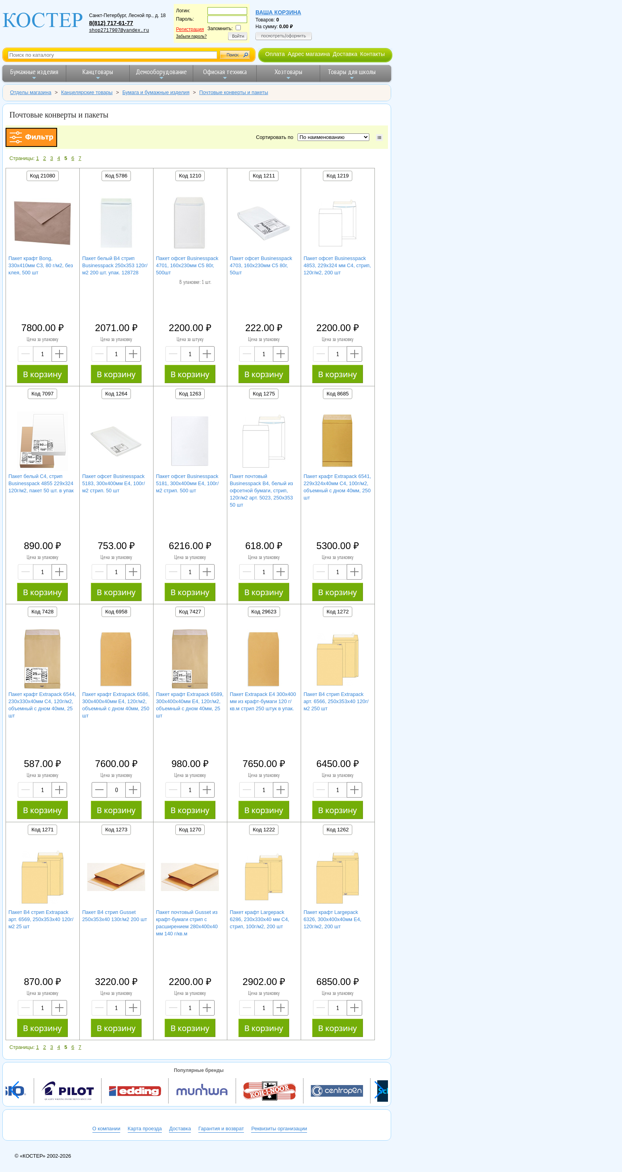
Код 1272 (337, 612)
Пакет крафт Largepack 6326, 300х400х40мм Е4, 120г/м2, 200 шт (332, 919)
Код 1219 (337, 176)
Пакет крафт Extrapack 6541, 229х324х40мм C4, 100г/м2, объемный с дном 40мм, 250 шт (337, 487)
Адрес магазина (309, 54)
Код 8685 (337, 394)
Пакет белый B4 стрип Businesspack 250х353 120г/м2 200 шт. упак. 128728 (115, 265)
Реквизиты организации (279, 1129)
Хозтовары (288, 74)
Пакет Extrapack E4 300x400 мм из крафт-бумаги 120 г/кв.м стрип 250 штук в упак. (263, 701)
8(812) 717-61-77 (111, 23)
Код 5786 (116, 176)
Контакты (372, 54)
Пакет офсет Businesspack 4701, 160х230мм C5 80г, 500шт (187, 265)
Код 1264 (116, 394)
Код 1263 (190, 394)
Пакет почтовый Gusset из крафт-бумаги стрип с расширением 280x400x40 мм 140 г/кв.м (187, 923)
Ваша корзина (278, 12)
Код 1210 (190, 176)
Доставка (345, 54)
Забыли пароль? (191, 36)
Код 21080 (42, 176)
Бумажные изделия (34, 74)
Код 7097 (42, 394)
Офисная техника (225, 74)
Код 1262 (337, 830)
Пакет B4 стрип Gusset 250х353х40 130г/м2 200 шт (114, 915)
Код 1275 (264, 394)
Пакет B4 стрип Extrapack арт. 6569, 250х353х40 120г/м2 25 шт (40, 919)
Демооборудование (161, 74)
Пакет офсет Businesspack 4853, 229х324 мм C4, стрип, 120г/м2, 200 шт (337, 265)
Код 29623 (263, 612)
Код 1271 (42, 830)
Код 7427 (190, 612)
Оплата (275, 54)
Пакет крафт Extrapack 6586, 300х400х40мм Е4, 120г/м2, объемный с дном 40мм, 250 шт (116, 705)
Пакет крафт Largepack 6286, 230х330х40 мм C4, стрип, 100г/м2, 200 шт (259, 919)
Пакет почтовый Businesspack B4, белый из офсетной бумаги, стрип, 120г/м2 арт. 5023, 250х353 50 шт (261, 490)
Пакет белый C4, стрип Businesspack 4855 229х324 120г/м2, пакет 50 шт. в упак (41, 483)
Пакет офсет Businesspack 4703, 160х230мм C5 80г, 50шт (261, 265)
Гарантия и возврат (221, 1129)
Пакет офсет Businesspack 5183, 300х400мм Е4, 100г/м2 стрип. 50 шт (113, 483)
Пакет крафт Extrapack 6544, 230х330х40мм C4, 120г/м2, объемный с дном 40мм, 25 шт (42, 705)
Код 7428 (42, 612)
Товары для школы (352, 74)
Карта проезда (145, 1129)
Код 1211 (264, 176)
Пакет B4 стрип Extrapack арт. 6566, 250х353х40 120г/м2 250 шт (336, 701)
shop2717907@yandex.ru (119, 30)
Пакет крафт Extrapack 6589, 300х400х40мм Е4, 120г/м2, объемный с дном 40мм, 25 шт (189, 705)
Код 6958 (116, 612)
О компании (106, 1129)
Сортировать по (276, 137)
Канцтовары (98, 74)
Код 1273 (116, 830)
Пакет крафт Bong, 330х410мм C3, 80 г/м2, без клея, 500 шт (40, 265)
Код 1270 (190, 830)
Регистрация (190, 29)
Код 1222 (264, 830)
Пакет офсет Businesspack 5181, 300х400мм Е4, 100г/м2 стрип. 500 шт (187, 483)
